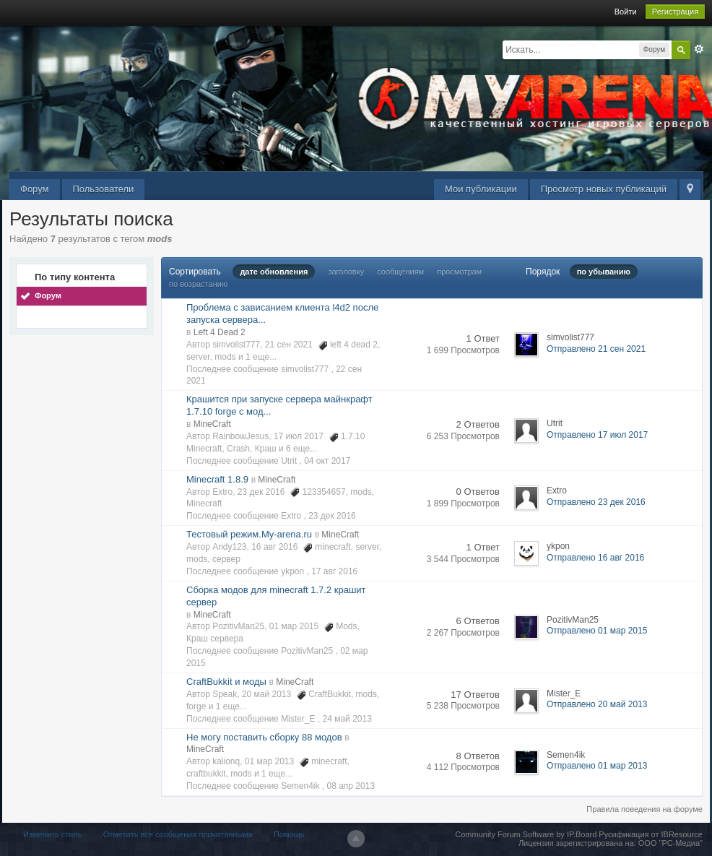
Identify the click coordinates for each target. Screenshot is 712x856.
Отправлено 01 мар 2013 (597, 766)
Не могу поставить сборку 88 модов (264, 737)
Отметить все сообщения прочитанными (178, 834)
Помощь (289, 834)
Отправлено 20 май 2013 (597, 704)
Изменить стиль (52, 834)
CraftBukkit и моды (226, 681)
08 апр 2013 (351, 786)
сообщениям (400, 271)
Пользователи (103, 188)
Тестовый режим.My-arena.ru (249, 534)
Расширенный (699, 49)
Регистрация (675, 11)
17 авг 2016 (334, 571)
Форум (34, 188)
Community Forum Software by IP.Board (525, 834)
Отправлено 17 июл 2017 (597, 435)
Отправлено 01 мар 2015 (597, 631)
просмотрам (459, 271)
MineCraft (212, 424)
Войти (626, 11)
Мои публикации (481, 188)
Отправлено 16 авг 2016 (595, 558)
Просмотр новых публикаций (604, 188)
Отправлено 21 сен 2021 (596, 349)
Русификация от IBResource (649, 834)
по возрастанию (198, 284)
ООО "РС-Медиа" (670, 843)
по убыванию (603, 271)
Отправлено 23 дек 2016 (596, 502)
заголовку (346, 271)
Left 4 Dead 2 (220, 332)
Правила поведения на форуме (644, 809)
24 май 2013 (346, 719)
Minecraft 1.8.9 (217, 479)
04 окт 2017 (327, 461)
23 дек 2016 (332, 516)
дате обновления (274, 271)
